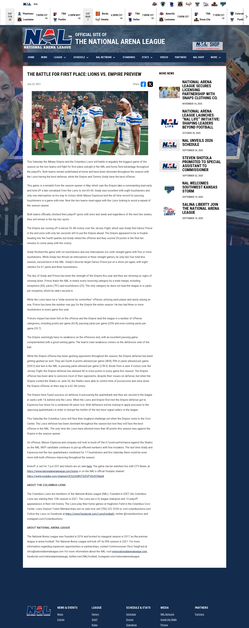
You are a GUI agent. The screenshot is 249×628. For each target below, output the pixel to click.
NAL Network (167, 614)
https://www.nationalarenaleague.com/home (52, 471)
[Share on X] (150, 84)
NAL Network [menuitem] (107, 57)
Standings (131, 625)
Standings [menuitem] (129, 57)
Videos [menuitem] (164, 57)
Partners (199, 614)
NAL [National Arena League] (30, 5)
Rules (95, 625)
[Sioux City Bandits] (214, 4)
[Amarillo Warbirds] (154, 4)
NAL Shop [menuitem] (200, 57)
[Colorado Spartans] (163, 4)
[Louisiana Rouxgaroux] (180, 4)
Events (60, 619)
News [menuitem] (44, 57)
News (60, 614)
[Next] (246, 16)
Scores (129, 619)
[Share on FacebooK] (143, 84)
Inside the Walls (169, 619)
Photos (164, 625)
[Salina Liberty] (206, 4)
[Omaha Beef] (189, 4)
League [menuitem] (60, 57)
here (89, 466)
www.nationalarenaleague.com (129, 551)
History (95, 614)
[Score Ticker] (124, 16)
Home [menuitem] (31, 57)
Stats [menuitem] (147, 57)
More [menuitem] (216, 57)
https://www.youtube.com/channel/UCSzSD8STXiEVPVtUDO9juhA (65, 476)
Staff (94, 619)
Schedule (131, 614)
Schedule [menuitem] (81, 57)
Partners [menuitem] (181, 57)
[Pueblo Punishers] (197, 4)
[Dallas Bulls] (172, 4)
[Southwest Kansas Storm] (223, 4)
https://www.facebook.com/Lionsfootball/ (90, 513)
